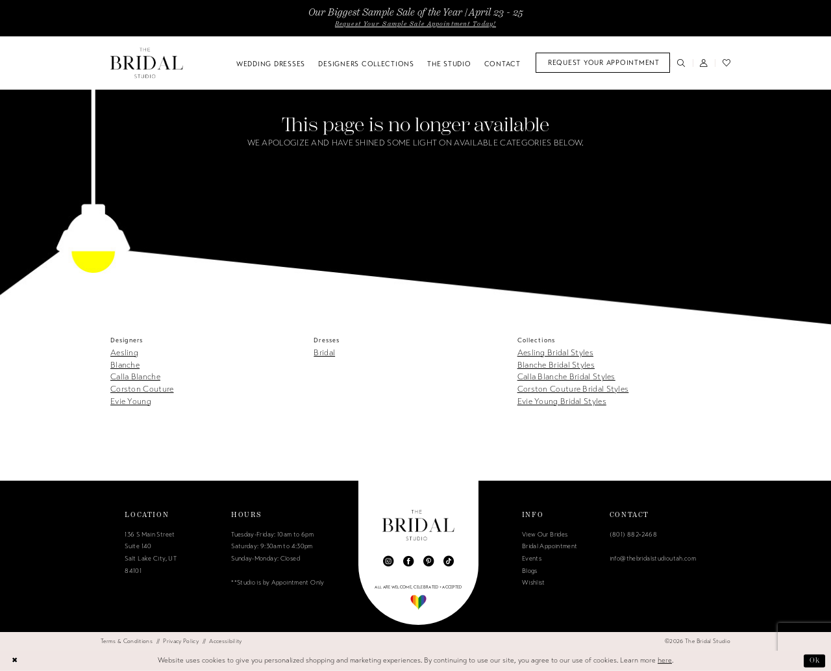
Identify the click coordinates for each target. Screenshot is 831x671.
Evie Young (130, 401)
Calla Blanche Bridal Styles (566, 377)
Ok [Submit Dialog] (814, 660)
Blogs (530, 571)
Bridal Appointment (550, 546)
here (665, 660)
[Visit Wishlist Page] (726, 62)
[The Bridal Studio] (146, 62)
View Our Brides (545, 534)
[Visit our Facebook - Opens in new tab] (408, 561)
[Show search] (681, 62)
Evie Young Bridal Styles (561, 401)
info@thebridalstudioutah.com (653, 559)
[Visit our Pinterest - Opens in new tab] (428, 561)
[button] (704, 62)
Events (531, 559)
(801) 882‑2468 (633, 534)
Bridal (324, 353)
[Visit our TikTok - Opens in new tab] (448, 561)
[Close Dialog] (14, 660)
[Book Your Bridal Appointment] (603, 63)
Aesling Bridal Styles (555, 353)
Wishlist (533, 583)
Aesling (124, 353)
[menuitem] (603, 63)
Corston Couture (141, 389)
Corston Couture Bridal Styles (573, 389)
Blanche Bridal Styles (556, 365)
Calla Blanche (135, 377)
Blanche (125, 365)
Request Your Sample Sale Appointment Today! (415, 24)
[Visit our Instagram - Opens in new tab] (388, 561)
